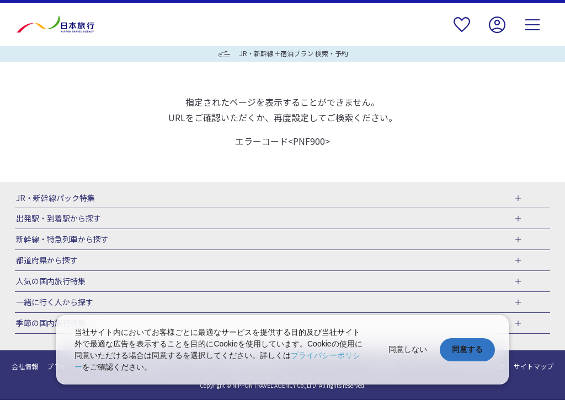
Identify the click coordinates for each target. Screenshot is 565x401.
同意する (467, 349)
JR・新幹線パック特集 (54, 198)
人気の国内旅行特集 (49, 282)
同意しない (407, 349)
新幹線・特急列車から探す (61, 240)
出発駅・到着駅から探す (57, 219)
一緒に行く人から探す (53, 303)
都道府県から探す (46, 261)
